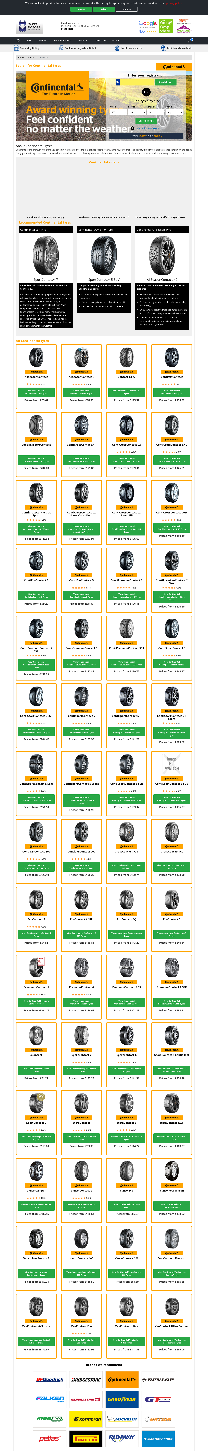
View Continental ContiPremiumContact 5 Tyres (81, 663)
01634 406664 (67, 29)
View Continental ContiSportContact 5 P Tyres (126, 731)
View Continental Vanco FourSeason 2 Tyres (36, 1273)
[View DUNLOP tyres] (158, 1379)
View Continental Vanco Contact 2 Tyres (81, 1205)
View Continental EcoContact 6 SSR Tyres (81, 934)
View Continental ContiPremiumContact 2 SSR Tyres (36, 665)
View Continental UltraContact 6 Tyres (126, 1138)
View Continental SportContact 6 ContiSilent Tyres (171, 1070)
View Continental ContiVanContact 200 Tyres (81, 866)
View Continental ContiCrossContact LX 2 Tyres (172, 460)
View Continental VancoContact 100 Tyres (81, 1273)
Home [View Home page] (21, 57)
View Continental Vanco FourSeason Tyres (172, 1205)
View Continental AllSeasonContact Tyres (36, 392)
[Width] (118, 112)
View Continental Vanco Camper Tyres (36, 1205)
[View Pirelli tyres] (86, 1438)
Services (42, 40)
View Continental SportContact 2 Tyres (81, 1070)
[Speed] (174, 112)
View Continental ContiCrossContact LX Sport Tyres (36, 529)
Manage (127, 9)
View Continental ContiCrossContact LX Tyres (126, 460)
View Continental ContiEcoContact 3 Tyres (36, 595)
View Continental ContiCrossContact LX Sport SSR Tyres (126, 529)
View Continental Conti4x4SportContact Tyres (36, 460)
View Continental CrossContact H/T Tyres (126, 866)
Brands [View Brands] (30, 57)
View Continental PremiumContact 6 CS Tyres (127, 1002)
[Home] (18, 40)
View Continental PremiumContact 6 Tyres (81, 1002)
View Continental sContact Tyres (36, 1070)
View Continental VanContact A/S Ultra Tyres (36, 1341)
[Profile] (137, 112)
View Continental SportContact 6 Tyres (126, 1070)
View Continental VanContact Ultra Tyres (126, 1341)
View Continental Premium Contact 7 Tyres (36, 1002)
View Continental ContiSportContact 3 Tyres (171, 663)
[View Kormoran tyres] (86, 1419)
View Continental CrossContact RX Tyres (171, 866)
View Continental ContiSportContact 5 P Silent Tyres (171, 732)
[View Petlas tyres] (49, 1438)
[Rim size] (155, 112)
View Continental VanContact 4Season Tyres (172, 1273)
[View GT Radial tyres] (158, 1399)
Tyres (28, 40)
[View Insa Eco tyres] (49, 1419)
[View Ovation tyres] (158, 1419)
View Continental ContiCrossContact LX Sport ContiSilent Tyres (81, 529)
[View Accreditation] (166, 25)
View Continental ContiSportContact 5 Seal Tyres (36, 799)
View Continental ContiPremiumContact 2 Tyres (126, 595)
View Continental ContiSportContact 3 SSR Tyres (36, 731)
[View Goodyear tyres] (122, 1399)
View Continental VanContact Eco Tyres (81, 1341)
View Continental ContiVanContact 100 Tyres (36, 866)
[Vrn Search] (135, 82)
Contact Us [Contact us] (100, 40)
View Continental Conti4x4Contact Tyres (172, 392)
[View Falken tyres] (49, 1399)
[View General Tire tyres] (86, 1399)
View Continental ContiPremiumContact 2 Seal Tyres (171, 597)
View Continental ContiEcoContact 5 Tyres (81, 595)
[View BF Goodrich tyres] (49, 1379)
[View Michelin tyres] (122, 1419)
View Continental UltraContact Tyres (81, 1138)
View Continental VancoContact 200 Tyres (127, 1273)
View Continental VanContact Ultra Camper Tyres (172, 1341)
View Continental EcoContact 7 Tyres (171, 934)
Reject (104, 9)
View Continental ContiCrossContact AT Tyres (81, 460)
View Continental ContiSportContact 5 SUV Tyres (171, 799)
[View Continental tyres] (122, 1379)
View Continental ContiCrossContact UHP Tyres (172, 527)
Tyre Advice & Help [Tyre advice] (61, 40)
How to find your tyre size (149, 128)
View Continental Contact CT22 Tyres (126, 392)
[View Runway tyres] (122, 1438)
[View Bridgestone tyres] (86, 1379)
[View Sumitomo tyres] (158, 1438)
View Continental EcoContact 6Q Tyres (126, 934)
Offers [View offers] (115, 40)
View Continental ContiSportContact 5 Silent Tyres (81, 800)
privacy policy (174, 3)
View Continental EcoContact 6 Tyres (36, 934)
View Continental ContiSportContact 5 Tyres (81, 731)
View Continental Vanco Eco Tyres (127, 1205)
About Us (82, 40)
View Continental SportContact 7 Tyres (36, 1138)
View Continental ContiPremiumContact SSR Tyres (126, 663)
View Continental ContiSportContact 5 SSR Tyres (126, 799)
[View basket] (189, 40)
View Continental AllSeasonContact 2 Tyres (81, 392)
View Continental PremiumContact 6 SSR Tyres (171, 1002)
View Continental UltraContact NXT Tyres (171, 1138)
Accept (81, 9)
